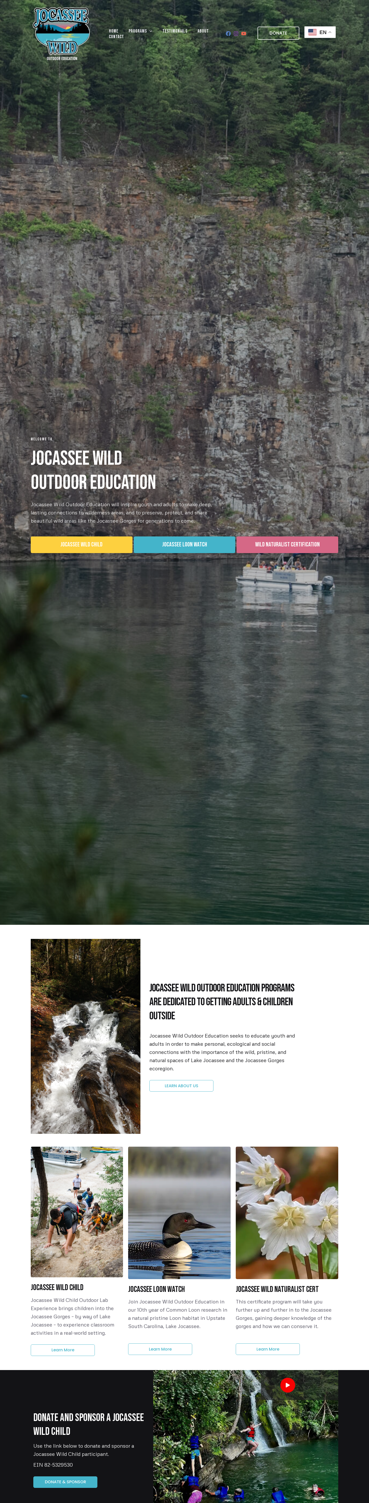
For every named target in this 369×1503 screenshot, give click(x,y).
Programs (133, 33)
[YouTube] (243, 33)
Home (111, 33)
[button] (275, 33)
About (185, 33)
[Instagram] (236, 33)
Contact (203, 33)
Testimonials (162, 33)
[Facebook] (228, 33)
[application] (142, 33)
